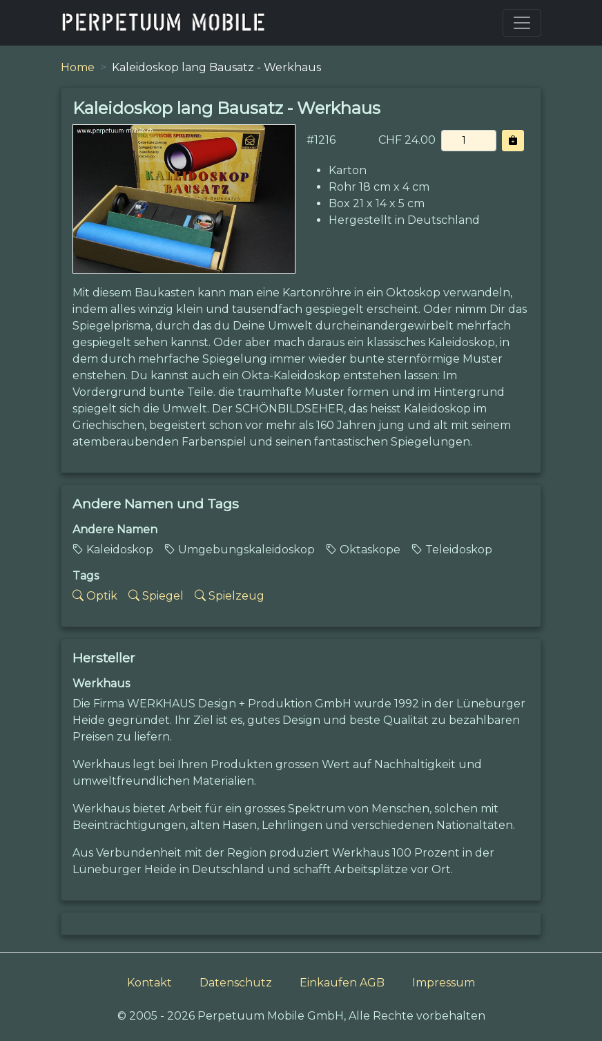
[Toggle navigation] (522, 23)
